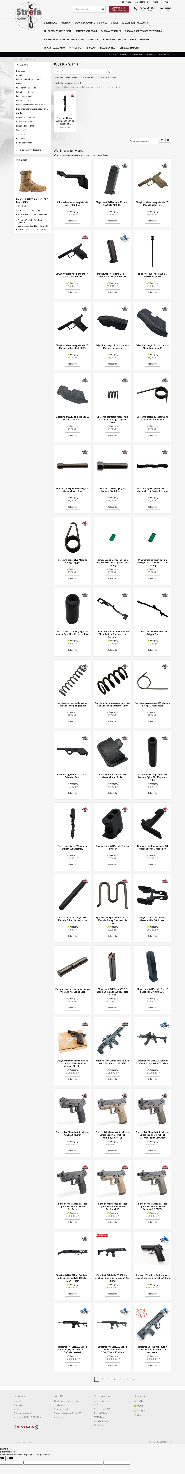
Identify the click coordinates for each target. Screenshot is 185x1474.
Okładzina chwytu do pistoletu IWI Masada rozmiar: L (73, 394)
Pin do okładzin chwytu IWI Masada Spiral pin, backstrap (72, 894)
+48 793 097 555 (147, 7)
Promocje (124, 29)
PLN (167, 1)
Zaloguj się (126, 1)
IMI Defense (99, 1400)
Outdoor (20, 88)
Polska (156, 1)
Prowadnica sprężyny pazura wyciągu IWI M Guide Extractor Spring (152, 538)
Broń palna (50, 22)
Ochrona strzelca (23, 75)
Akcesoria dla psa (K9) (25, 92)
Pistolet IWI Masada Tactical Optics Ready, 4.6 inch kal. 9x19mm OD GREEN (152, 1182)
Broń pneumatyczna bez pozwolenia (32, 83)
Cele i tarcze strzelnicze (26, 67)
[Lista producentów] (143, 117)
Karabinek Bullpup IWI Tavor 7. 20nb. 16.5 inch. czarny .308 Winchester (153, 1325)
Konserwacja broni (24, 71)
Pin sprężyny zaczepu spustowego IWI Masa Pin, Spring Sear (72, 966)
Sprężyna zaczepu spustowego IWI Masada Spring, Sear (152, 394)
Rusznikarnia (164, 29)
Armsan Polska (100, 1388)
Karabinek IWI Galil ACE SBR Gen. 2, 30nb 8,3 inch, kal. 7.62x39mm (152, 1037)
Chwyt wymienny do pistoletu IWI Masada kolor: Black (72, 251)
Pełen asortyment (24, 117)
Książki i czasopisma (25, 100)
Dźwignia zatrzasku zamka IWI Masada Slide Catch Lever (153, 894)
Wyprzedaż (21, 104)
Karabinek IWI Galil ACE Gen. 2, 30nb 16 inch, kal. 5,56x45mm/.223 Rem (112, 1325)
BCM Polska (99, 1392)
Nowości (112, 29)
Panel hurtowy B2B (102, 1384)
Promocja (21, 135)
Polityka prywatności (23, 1388)
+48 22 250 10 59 (145, 10)
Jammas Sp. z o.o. (101, 1376)
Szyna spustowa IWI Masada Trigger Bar (152, 608)
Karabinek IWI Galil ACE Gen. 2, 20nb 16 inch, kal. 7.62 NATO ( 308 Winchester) (73, 1325)
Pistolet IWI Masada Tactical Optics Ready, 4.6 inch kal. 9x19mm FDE (112, 1182)
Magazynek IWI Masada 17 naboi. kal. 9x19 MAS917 (112, 179)
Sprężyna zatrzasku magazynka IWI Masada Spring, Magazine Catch (112, 395)
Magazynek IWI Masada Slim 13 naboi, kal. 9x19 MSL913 (152, 966)
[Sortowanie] (162, 116)
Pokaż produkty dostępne (28, 124)
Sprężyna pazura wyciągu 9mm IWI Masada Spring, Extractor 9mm (112, 680)
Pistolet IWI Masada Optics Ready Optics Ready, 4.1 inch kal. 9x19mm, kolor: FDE (112, 1110)
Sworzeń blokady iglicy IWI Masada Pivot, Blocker (112, 465)
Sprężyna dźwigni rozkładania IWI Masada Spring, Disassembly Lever (112, 895)
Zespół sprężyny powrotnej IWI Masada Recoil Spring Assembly (152, 465)
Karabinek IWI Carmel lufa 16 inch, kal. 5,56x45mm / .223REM (112, 1037)
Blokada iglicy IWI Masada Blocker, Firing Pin (112, 823)
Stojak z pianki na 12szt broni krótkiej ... (33, 204)
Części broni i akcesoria (135, 22)
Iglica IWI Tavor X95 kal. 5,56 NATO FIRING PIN (152, 251)
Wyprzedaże (137, 29)
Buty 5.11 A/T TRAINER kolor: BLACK (31, 185)
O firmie (17, 1376)
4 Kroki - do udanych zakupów (66, 1376)
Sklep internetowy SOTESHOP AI (159, 1417)
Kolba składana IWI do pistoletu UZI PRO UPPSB (72, 179)
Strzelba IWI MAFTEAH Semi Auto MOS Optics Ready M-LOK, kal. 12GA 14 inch (72, 1253)
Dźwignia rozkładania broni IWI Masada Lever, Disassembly (152, 823)
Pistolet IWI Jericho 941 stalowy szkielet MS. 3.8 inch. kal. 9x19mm (152, 1252)
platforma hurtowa (118, 8)
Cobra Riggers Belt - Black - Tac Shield (33, 201)
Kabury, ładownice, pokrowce (90, 22)
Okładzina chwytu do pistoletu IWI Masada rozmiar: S (112, 322)
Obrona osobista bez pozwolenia (30, 79)
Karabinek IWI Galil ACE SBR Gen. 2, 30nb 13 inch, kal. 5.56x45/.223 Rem (112, 1253)
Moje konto (59, 1392)
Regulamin (150, 29)
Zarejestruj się (141, 1)
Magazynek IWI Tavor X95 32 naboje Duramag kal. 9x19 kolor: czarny (113, 967)
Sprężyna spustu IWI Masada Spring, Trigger (72, 537)
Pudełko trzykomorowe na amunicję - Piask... (32, 190)
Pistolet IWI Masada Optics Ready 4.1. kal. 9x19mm (72, 1109)
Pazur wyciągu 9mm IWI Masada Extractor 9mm (72, 751)
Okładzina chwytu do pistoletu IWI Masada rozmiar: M (153, 322)
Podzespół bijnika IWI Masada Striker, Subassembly (64, 96)
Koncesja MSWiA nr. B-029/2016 (27, 1392)
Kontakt (17, 1384)
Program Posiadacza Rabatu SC (67, 1388)
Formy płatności (61, 1384)
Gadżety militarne (24, 96)
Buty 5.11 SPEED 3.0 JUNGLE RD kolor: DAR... (32, 176)
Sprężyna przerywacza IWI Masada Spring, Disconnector (152, 680)
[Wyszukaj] (102, 9)
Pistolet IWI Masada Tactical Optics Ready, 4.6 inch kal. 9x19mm (72, 1182)
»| (133, 1354)
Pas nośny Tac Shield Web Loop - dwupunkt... (30, 196)
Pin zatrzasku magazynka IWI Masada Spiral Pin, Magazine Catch (152, 752)
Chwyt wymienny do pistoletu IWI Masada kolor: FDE (152, 179)
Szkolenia (20, 109)
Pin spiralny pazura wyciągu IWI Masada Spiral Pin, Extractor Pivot (73, 608)
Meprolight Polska (101, 1396)
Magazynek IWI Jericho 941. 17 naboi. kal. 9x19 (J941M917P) (112, 251)
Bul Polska (98, 1380)
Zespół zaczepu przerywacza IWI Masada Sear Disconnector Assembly (112, 609)
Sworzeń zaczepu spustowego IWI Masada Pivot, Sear (72, 465)
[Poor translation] (10, 1433)
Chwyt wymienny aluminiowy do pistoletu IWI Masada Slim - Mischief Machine (72, 1038)
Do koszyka (72, 196)
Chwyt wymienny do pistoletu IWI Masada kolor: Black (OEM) (72, 322)
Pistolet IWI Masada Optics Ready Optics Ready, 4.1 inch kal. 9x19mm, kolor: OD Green (152, 1110)
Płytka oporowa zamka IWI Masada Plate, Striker (112, 751)
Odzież (114, 22)
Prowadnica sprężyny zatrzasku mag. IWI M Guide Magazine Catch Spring (112, 538)
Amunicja (65, 22)
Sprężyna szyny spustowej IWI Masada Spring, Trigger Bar (72, 680)
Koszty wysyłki (60, 1380)
